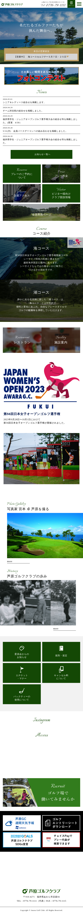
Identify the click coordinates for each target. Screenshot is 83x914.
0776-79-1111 (53, 5)
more (9, 561)
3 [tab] (44, 486)
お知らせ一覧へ (42, 154)
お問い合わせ (41, 876)
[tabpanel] (41, 458)
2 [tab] (41, 486)
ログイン (71, 3)
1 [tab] (39, 486)
